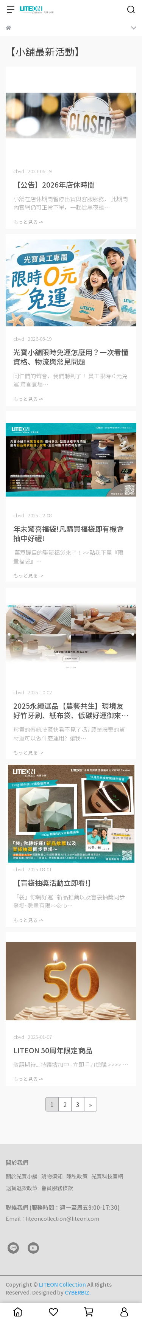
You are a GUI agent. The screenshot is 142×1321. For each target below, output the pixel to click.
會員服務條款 (57, 1188)
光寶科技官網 (107, 1176)
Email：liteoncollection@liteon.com (52, 1218)
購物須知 (51, 1176)
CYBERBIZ (77, 1292)
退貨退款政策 (21, 1188)
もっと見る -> (28, 221)
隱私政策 (76, 1176)
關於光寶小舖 (21, 1176)
